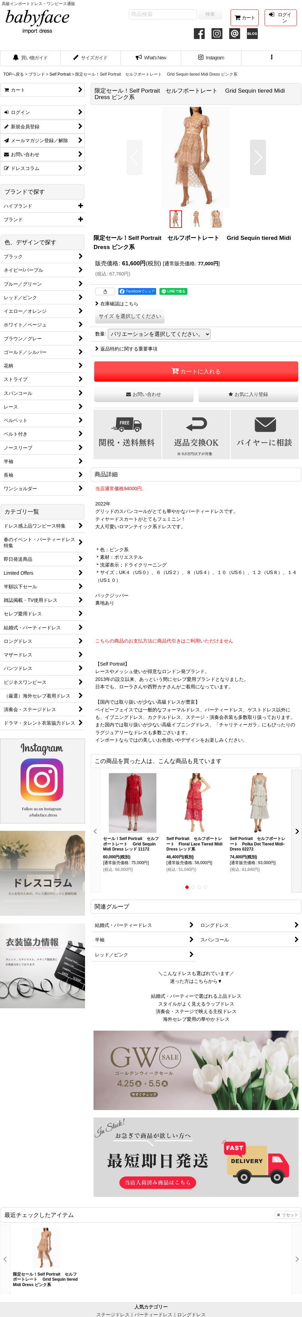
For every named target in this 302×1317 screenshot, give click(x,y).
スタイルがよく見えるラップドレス (196, 1004)
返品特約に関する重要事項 (126, 348)
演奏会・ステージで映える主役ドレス (196, 1011)
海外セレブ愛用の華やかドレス (196, 1019)
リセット (287, 1215)
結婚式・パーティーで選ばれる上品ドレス (196, 996)
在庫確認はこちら (116, 303)
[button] (271, 58)
